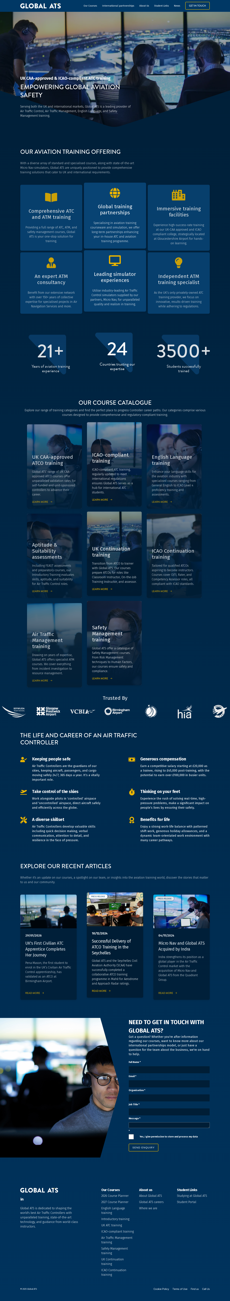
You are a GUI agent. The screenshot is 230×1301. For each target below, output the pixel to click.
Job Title (134, 1104)
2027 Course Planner (115, 1202)
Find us (195, 1289)
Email (132, 1076)
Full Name (135, 1062)
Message (134, 1118)
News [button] (177, 5)
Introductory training (115, 1219)
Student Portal (186, 1202)
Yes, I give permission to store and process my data (169, 1136)
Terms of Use (179, 1289)
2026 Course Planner (115, 1196)
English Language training (113, 1210)
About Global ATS (150, 1196)
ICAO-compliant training (117, 1231)
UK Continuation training (112, 1261)
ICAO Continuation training (113, 1272)
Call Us (206, 1289)
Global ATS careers (151, 1202)
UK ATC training (111, 1225)
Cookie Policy (161, 1289)
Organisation (137, 1090)
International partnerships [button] (118, 5)
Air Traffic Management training (116, 1240)
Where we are (148, 1208)
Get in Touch (197, 6)
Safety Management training (114, 1251)
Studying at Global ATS (192, 1196)
